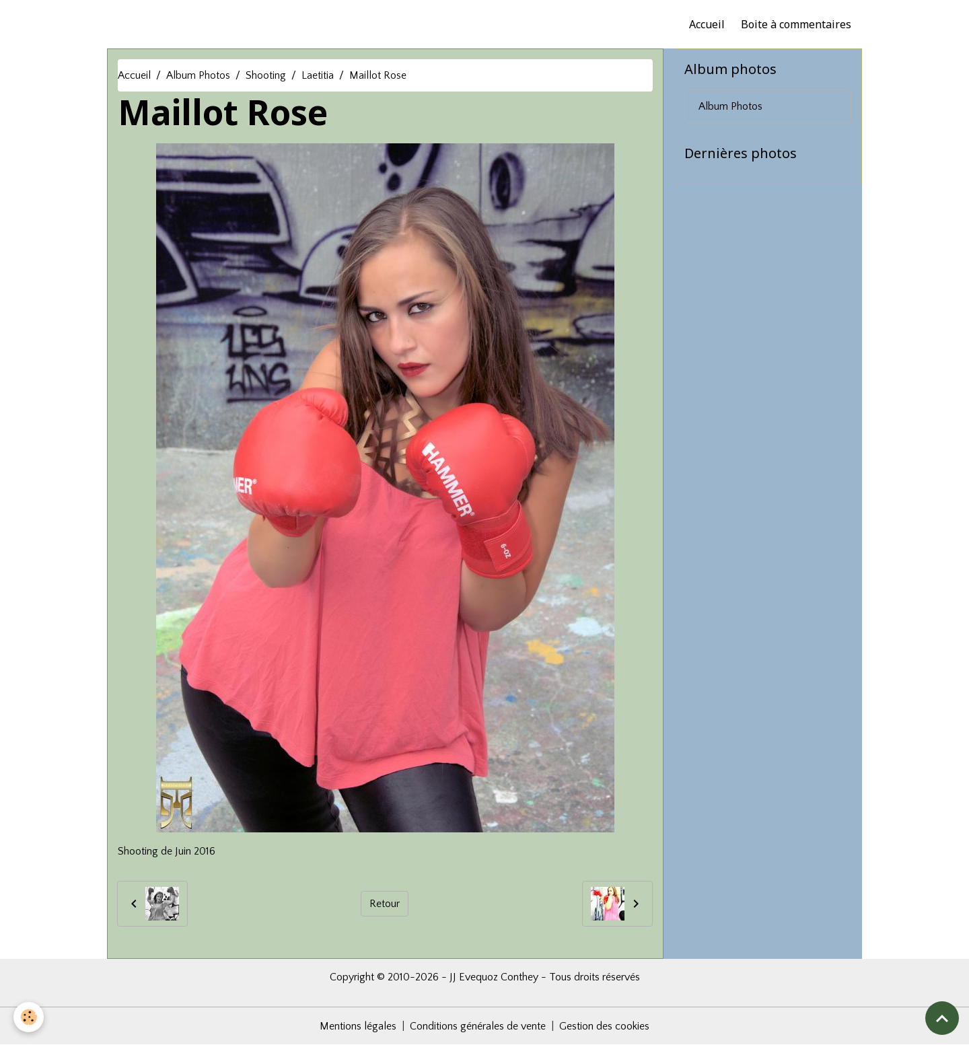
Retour (384, 904)
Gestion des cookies (604, 1026)
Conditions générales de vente (478, 1026)
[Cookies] (28, 1017)
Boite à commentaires (796, 24)
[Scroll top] (942, 1018)
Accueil (707, 24)
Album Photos (198, 75)
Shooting (266, 75)
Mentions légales (358, 1026)
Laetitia (317, 75)
